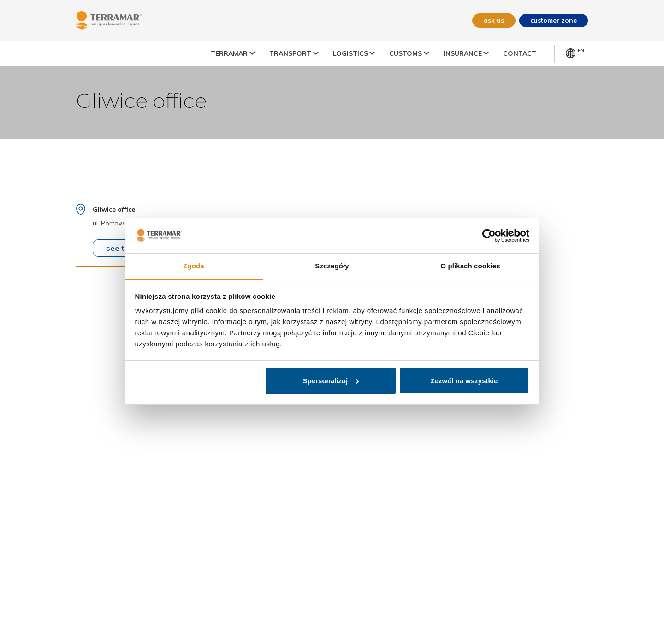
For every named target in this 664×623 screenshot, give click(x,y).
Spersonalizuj (331, 381)
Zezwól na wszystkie (464, 381)
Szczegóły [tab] (332, 266)
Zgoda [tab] (193, 266)
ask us (494, 20)
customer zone (553, 20)
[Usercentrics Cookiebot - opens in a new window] (489, 236)
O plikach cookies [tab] (470, 266)
